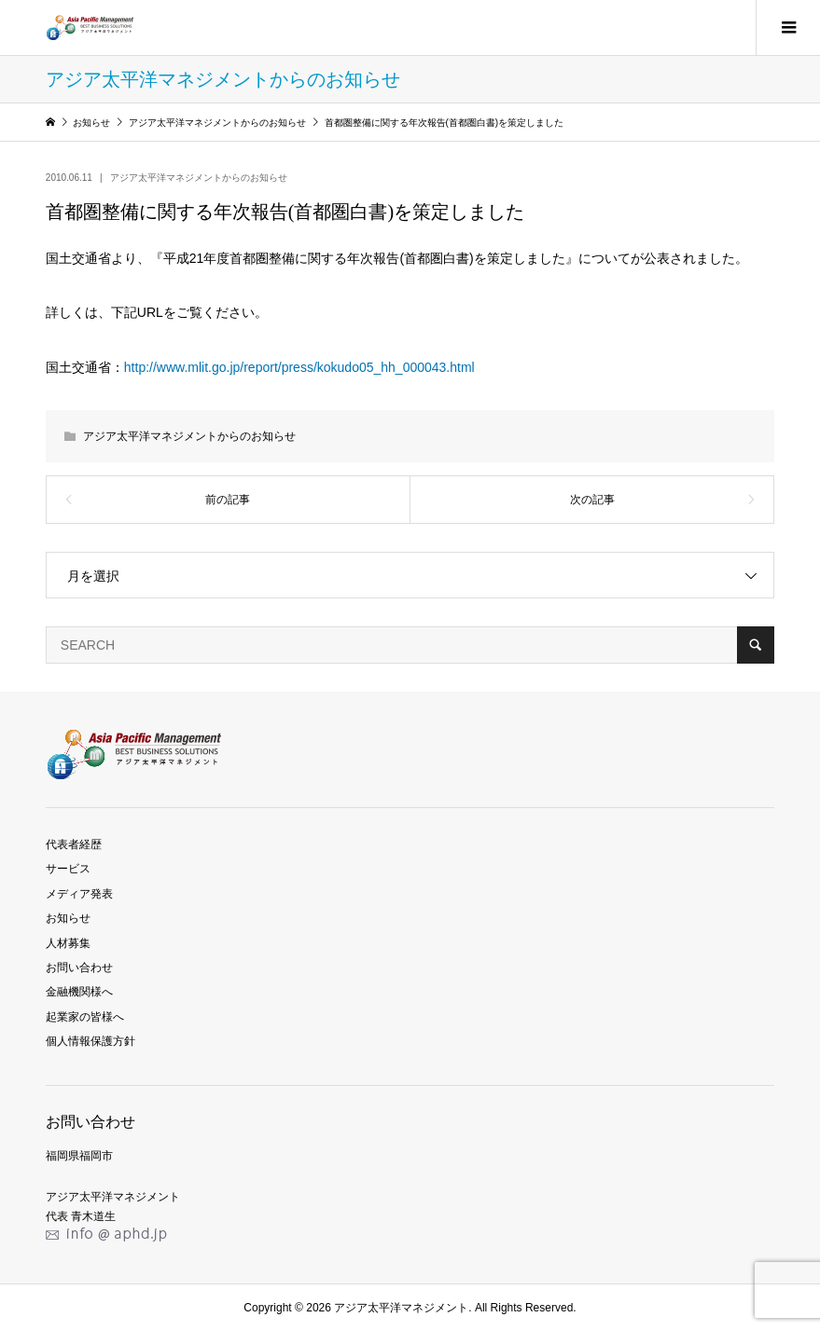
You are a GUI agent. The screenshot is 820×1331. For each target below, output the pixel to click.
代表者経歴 (74, 844)
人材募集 (68, 943)
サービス (68, 868)
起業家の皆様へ (85, 1016)
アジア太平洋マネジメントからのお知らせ (198, 177)
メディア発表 (79, 893)
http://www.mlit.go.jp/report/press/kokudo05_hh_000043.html (299, 367)
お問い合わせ (79, 967)
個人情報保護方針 (90, 1041)
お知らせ (68, 918)
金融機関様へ (79, 991)
